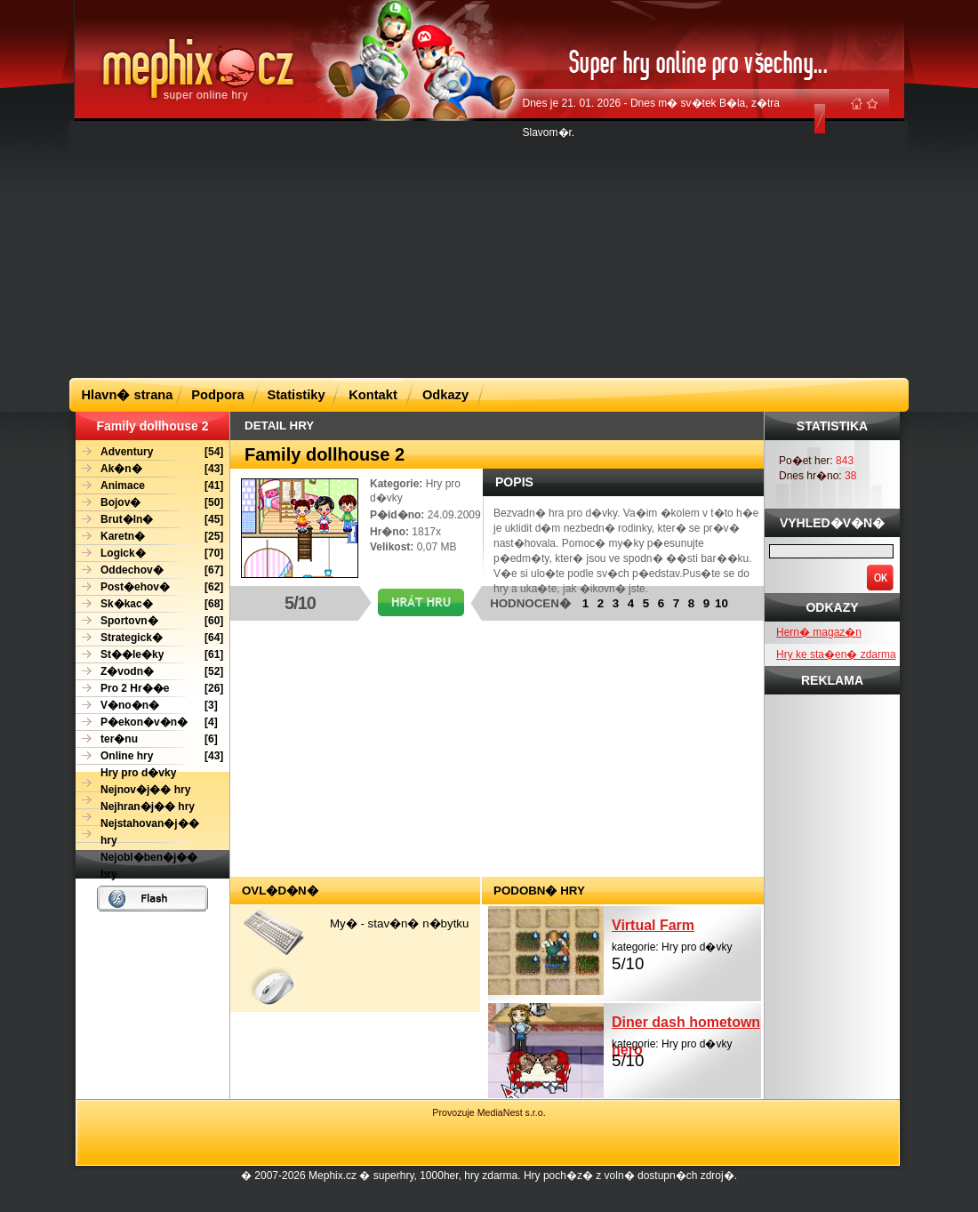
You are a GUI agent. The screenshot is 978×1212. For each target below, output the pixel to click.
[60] (149, 621)
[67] (149, 570)
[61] (149, 654)
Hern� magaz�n (819, 632)
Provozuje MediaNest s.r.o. (488, 1112)
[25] (149, 536)
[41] (149, 486)
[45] (149, 519)
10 (721, 603)
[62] (149, 587)
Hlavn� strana (127, 395)
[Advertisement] (434, 248)
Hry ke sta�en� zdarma (836, 654)
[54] (149, 452)
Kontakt (373, 395)
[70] (149, 553)
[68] (149, 604)
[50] (149, 502)
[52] (149, 671)
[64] (149, 638)
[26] (149, 688)
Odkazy (445, 395)
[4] (147, 722)
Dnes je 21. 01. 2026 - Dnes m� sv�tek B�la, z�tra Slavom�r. (651, 118)
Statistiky (296, 395)
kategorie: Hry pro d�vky (686, 942)
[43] (149, 469)
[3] (147, 705)
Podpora (217, 395)
